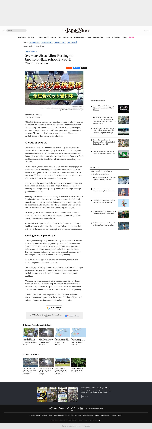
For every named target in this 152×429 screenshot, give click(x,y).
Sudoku (131, 37)
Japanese (146, 30)
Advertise (97, 420)
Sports (89, 37)
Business (53, 37)
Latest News (22, 37)
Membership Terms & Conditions (67, 420)
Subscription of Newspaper (94, 408)
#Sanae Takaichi (47, 42)
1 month (104, 171)
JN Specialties (116, 37)
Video (119, 415)
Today (92, 171)
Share (77, 67)
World (59, 37)
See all (110, 171)
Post (70, 67)
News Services (67, 37)
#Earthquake (72, 42)
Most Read (31, 37)
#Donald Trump (60, 42)
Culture (107, 37)
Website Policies (82, 420)
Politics (40, 37)
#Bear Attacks (34, 42)
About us (53, 420)
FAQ (90, 420)
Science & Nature (98, 37)
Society (46, 37)
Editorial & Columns (80, 37)
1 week (98, 171)
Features (124, 37)
